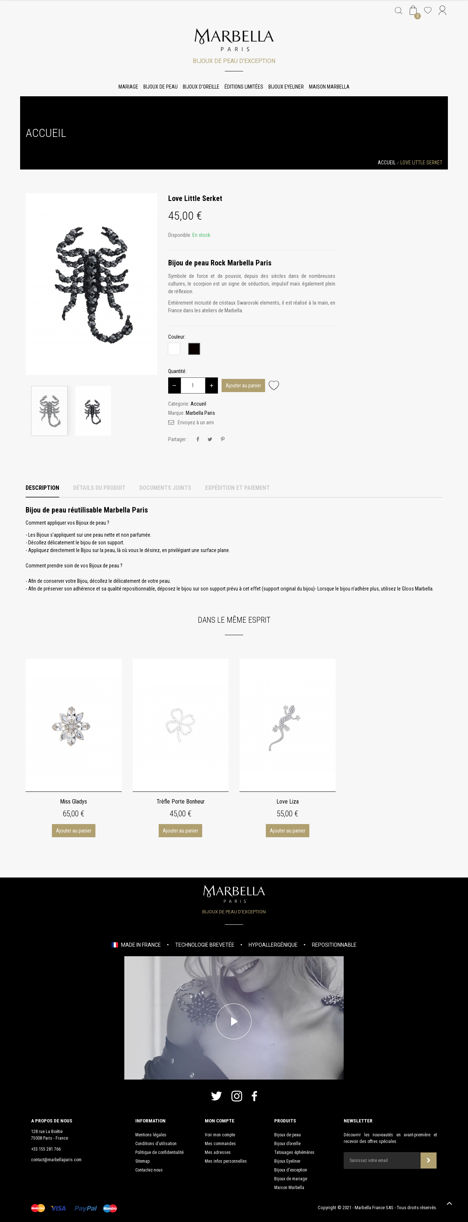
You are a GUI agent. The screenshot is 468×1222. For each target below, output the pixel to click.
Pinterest (222, 439)
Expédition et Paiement (237, 487)
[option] (91, 284)
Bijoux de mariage (290, 1178)
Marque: (176, 413)
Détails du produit (99, 487)
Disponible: (179, 235)
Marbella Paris (200, 413)
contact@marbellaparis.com (56, 1159)
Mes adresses (218, 1152)
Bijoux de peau (160, 87)
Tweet (210, 439)
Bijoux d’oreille (287, 1143)
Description (42, 487)
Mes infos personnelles (226, 1161)
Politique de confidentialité (159, 1152)
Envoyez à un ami (196, 422)
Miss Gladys (73, 801)
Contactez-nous (149, 1170)
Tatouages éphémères (294, 1152)
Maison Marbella (329, 87)
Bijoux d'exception (290, 1170)
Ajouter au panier (243, 385)
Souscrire (429, 1160)
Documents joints (165, 487)
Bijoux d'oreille (201, 87)
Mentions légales (150, 1134)
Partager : (178, 439)
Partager (197, 439)
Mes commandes (220, 1143)
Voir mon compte (220, 1134)
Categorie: (178, 404)
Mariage (128, 87)
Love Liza (287, 801)
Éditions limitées (243, 87)
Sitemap (142, 1161)
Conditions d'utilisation (156, 1143)
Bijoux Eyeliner (286, 87)
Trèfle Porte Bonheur (180, 801)
